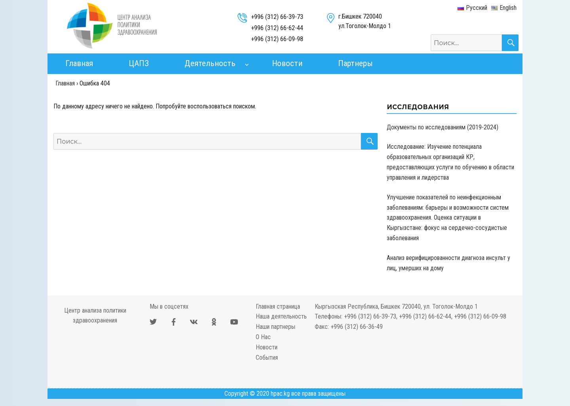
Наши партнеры (275, 326)
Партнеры (355, 63)
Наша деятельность (281, 316)
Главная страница (278, 306)
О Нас (263, 337)
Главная (79, 63)
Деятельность (210, 63)
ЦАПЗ (139, 63)
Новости (287, 63)
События (267, 357)
